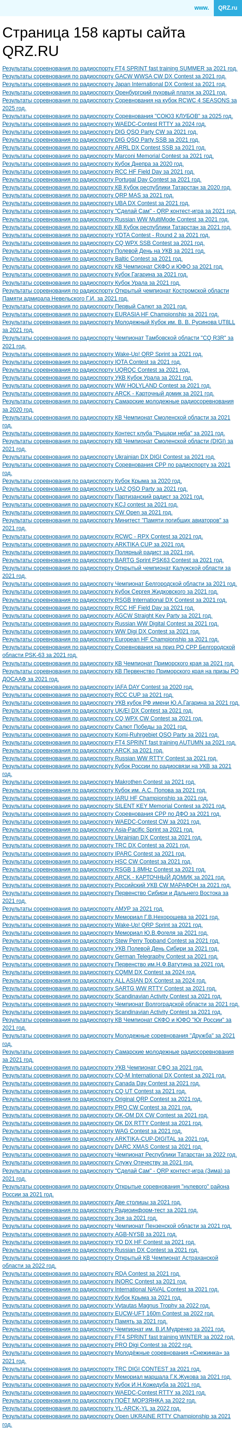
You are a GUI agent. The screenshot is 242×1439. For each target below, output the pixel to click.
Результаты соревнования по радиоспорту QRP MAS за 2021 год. (88, 195)
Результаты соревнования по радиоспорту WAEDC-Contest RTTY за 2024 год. (104, 124)
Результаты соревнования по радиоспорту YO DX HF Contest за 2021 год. (98, 1242)
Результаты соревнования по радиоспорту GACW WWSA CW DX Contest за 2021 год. (114, 76)
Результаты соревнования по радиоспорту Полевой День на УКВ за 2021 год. (103, 251)
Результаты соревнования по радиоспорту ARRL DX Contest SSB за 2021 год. (104, 147)
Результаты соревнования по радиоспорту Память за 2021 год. (85, 1321)
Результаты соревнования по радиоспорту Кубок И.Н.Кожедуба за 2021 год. (101, 1385)
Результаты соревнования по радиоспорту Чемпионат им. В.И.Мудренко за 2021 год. (113, 1329)
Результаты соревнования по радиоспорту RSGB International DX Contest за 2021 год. (114, 600)
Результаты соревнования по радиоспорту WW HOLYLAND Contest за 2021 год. (106, 385)
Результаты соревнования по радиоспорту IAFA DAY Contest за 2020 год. (98, 687)
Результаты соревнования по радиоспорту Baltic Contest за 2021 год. (92, 259)
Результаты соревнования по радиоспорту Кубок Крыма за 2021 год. (92, 1298)
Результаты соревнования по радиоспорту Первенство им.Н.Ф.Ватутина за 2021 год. (113, 964)
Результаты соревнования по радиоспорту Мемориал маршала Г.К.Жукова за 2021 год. (116, 1377)
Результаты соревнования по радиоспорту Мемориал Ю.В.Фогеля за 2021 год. (105, 933)
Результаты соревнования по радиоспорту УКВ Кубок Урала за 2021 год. (97, 378)
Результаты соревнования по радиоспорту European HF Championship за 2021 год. (110, 639)
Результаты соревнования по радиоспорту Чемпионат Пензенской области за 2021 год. (117, 1226)
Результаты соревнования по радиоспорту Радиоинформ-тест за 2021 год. (100, 1210)
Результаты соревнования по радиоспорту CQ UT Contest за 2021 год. (94, 1091)
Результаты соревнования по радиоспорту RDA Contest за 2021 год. (91, 1273)
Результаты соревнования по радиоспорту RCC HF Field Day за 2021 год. (98, 172)
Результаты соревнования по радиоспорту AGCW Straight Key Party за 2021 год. (107, 616)
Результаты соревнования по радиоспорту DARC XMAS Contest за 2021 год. (102, 1147)
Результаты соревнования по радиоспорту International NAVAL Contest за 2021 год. (110, 1289)
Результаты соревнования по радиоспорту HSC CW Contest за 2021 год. (97, 861)
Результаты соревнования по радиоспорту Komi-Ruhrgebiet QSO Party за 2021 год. (110, 735)
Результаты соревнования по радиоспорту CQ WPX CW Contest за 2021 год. (102, 718)
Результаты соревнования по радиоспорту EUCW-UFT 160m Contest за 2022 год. (108, 1313)
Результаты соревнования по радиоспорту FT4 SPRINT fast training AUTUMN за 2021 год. (119, 742)
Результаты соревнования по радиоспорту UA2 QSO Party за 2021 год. (95, 489)
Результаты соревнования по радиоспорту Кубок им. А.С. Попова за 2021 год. (104, 790)
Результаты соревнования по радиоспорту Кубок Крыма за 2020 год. (92, 481)
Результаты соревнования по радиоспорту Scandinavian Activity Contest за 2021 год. (112, 996)
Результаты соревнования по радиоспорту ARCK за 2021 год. (82, 750)
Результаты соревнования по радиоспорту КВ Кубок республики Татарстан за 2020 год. (116, 187)
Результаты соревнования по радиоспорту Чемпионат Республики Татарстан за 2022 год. (119, 1154)
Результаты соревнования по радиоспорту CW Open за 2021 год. (87, 512)
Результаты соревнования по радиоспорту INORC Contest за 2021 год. (94, 1281)
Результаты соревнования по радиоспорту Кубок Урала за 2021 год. (91, 283)
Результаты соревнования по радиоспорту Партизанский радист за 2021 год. (103, 497)
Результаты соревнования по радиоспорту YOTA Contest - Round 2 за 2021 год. (106, 235)
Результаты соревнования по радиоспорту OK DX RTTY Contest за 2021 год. (102, 1123)
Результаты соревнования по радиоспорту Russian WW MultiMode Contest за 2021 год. (115, 219)
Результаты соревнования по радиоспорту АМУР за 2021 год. (82, 909)
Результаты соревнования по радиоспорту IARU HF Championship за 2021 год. (105, 798)
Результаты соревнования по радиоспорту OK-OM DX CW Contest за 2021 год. (105, 1115)
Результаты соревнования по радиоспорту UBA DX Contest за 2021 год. (95, 203)
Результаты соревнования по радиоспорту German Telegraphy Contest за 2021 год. (110, 956)
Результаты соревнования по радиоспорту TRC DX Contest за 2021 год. (96, 845)
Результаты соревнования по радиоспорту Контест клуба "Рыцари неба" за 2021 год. (113, 433)
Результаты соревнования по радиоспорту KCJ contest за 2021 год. (90, 504)
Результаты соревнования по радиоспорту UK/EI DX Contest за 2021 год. (97, 710)
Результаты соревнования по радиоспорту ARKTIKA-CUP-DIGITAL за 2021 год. (105, 1139)
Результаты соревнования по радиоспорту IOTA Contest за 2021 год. (92, 362)
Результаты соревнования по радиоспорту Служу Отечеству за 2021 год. (98, 1162)
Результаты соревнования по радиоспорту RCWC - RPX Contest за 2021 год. (102, 536)
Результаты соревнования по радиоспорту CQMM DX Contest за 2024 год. (99, 972)
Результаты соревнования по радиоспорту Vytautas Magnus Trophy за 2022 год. (106, 1305)
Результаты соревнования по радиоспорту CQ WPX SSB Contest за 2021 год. (103, 243)
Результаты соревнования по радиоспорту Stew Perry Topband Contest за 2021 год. (111, 941)
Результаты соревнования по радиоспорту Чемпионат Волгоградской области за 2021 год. (120, 1004)
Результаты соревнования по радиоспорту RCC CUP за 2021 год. (88, 695)
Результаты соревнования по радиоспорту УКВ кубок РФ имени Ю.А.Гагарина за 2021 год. (121, 703)
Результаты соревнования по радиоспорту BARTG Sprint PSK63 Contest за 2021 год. (113, 560)
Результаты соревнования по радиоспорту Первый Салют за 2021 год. (94, 306)
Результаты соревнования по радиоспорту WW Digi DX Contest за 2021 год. (101, 631)
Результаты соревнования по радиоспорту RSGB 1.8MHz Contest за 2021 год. (104, 869)
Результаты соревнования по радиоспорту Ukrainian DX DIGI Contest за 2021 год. (108, 457)
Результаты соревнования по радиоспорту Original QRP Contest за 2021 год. (102, 1099)
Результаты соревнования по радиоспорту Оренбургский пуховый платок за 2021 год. (114, 92)
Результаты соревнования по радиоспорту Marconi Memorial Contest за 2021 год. (108, 156)
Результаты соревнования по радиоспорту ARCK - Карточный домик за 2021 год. (108, 393)
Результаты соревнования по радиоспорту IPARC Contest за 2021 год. (94, 854)
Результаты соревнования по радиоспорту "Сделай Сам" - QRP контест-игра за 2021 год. (119, 211)
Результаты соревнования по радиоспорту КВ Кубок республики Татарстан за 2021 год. (116, 227)
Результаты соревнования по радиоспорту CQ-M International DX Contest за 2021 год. (114, 1075)
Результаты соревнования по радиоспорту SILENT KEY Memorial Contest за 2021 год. (114, 806)
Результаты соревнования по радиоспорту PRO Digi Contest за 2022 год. (97, 1345)
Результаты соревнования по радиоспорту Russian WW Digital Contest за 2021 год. (110, 623)
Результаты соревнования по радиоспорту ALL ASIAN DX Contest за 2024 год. (104, 980)
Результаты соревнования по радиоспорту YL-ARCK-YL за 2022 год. (91, 1408)
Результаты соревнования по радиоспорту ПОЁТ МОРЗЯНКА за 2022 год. (99, 1400)
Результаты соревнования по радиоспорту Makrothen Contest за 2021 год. (98, 782)
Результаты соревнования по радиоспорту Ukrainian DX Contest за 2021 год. (102, 837)
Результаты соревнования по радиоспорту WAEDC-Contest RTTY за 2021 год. (104, 1392)
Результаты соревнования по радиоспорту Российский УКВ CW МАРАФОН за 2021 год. (116, 885)
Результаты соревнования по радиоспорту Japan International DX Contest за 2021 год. (114, 84)
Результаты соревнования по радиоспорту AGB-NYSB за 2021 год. (89, 1234)
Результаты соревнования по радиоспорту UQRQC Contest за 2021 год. (96, 370)
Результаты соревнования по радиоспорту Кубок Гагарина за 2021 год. (95, 274)
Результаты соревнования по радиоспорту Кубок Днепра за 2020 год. (93, 164)
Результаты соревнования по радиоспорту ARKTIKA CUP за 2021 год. (93, 544)
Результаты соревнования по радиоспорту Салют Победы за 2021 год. (95, 727)
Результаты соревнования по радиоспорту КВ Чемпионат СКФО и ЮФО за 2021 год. (113, 266)
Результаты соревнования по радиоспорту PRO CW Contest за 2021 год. (97, 1107)
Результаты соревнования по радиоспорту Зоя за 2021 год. (79, 1218)
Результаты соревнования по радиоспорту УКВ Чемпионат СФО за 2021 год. (102, 1067)
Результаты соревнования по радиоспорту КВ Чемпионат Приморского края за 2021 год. (118, 663)
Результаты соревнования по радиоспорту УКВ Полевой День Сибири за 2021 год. (110, 948)
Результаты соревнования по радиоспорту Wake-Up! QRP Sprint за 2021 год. (102, 354)
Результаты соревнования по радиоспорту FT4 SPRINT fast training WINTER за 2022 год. (118, 1337)
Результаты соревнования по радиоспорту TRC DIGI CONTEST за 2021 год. (101, 1369)
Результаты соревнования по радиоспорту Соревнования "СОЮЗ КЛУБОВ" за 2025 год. (117, 116)
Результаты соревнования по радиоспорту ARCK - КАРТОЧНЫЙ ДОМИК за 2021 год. (113, 877)
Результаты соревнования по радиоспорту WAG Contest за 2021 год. (92, 1131)
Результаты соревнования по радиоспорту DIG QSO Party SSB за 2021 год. (101, 140)
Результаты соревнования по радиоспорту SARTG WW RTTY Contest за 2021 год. (109, 988)
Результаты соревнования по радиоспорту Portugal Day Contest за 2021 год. (101, 179)
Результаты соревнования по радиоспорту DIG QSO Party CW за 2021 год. (100, 132)
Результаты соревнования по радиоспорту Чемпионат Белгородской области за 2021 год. (119, 584)
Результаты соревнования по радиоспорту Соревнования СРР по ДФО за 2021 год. (111, 814)
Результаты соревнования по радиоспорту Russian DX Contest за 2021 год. (100, 1250)
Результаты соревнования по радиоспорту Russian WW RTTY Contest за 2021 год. (110, 758)
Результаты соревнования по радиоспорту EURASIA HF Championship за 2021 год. (110, 314)
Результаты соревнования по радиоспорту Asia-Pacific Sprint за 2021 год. (98, 829)
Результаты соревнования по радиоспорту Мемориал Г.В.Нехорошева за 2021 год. (110, 917)
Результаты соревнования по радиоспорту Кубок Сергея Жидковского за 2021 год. (110, 591)
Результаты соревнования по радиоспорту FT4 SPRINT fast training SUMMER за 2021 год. (119, 68)
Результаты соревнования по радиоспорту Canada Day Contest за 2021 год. (101, 1083)
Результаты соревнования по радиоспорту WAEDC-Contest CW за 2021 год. (101, 822)
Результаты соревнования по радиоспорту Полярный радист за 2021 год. (98, 552)
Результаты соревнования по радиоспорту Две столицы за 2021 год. (92, 1202)
